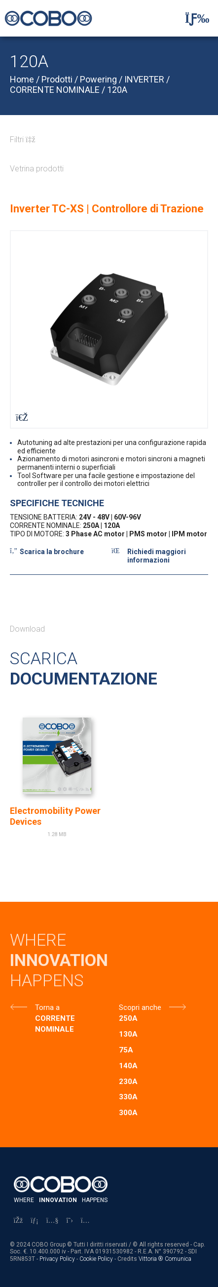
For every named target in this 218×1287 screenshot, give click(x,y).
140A (128, 1065)
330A (128, 1096)
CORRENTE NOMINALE (55, 89)
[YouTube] (52, 1220)
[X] (70, 1220)
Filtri (23, 139)
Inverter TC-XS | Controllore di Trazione (107, 208)
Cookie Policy (96, 1258)
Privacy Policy (57, 1258)
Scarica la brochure (52, 552)
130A (128, 1034)
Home (22, 79)
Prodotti (57, 79)
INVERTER (144, 79)
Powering (98, 79)
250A (128, 1018)
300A (128, 1112)
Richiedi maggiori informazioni (156, 556)
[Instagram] (85, 1220)
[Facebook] (18, 1220)
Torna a (47, 1007)
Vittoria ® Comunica (165, 1258)
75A (126, 1050)
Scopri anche (140, 1007)
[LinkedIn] (34, 1220)
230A (128, 1081)
